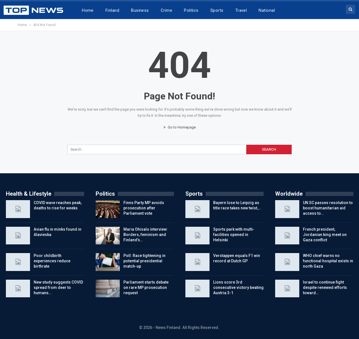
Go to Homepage (180, 127)
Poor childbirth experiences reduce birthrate (52, 260)
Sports (217, 10)
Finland (112, 10)
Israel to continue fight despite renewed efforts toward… (325, 287)
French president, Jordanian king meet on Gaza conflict (325, 234)
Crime (166, 10)
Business (140, 10)
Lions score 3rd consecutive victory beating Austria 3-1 (238, 287)
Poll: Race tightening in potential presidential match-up (144, 260)
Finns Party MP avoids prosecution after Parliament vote (143, 208)
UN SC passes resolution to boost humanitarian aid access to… (328, 208)
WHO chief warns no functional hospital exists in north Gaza (328, 260)
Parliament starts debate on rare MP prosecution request (146, 287)
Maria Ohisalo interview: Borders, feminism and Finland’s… (145, 234)
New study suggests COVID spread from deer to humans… (58, 287)
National (267, 10)
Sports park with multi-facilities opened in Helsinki (233, 234)
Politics (191, 10)
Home (88, 10)
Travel (241, 10)
